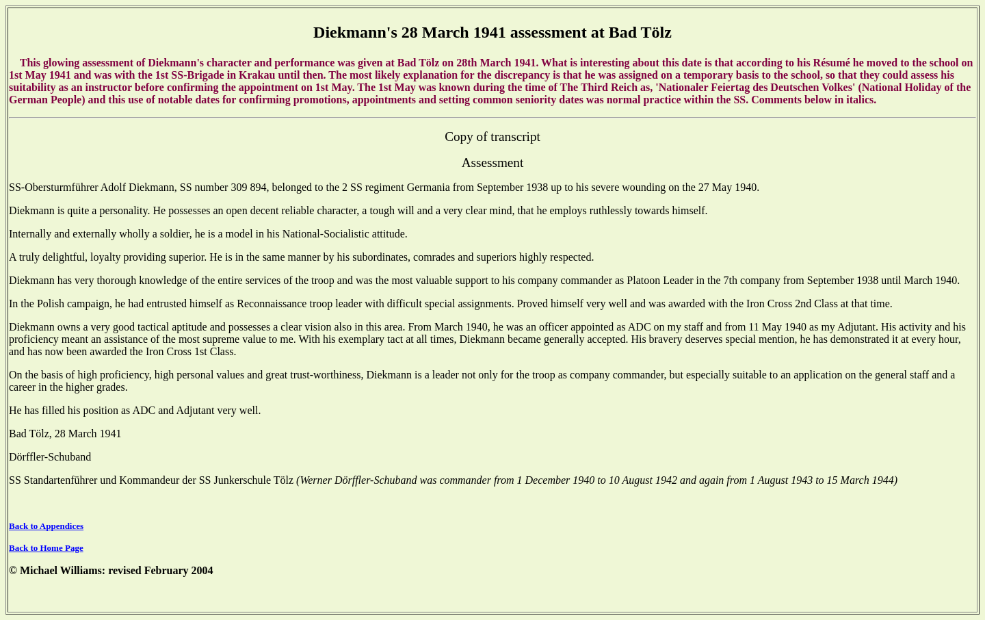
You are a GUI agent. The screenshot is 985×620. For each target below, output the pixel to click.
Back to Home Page (46, 548)
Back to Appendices (46, 526)
